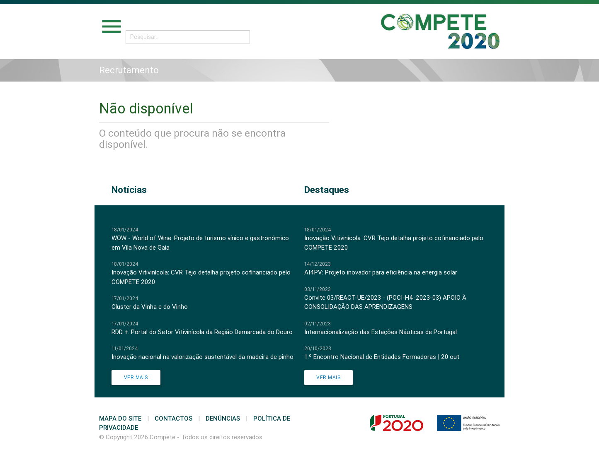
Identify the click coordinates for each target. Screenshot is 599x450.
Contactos (173, 418)
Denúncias (223, 418)
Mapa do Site (120, 418)
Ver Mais (136, 377)
